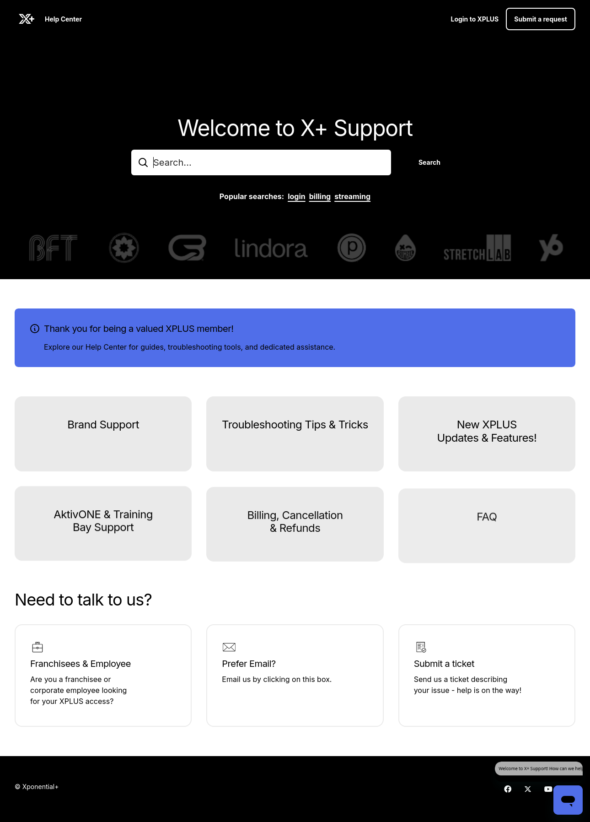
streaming (352, 196)
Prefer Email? (248, 663)
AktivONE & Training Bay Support (103, 535)
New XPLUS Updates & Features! (486, 440)
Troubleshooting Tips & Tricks (295, 429)
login (297, 196)
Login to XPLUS (475, 19)
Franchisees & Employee (80, 663)
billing (320, 196)
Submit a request (540, 19)
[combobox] (261, 162)
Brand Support (103, 427)
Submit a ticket (444, 663)
